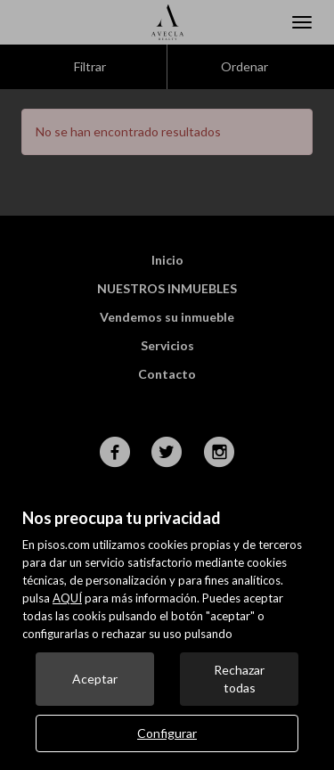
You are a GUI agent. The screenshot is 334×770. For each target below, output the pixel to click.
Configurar (167, 733)
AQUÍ (67, 598)
